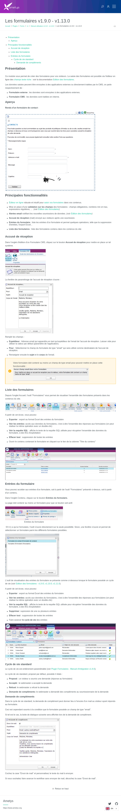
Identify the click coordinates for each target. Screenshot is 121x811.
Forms (22, 26)
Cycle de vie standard (23, 59)
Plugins (15, 26)
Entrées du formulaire (20, 56)
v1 (28, 26)
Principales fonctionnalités (20, 45)
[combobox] (111, 808)
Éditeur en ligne (16, 202)
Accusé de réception (20, 48)
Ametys (12, 804)
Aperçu (14, 41)
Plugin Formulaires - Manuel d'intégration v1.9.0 (73, 669)
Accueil (7, 26)
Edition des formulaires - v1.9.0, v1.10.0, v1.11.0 (38, 584)
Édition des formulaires (48, 209)
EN (109, 808)
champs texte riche (22, 79)
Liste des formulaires (20, 52)
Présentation (14, 37)
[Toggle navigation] (114, 6)
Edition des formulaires (63, 79)
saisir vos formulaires (53, 202)
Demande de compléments (28, 62)
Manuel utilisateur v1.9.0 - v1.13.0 (42, 26)
